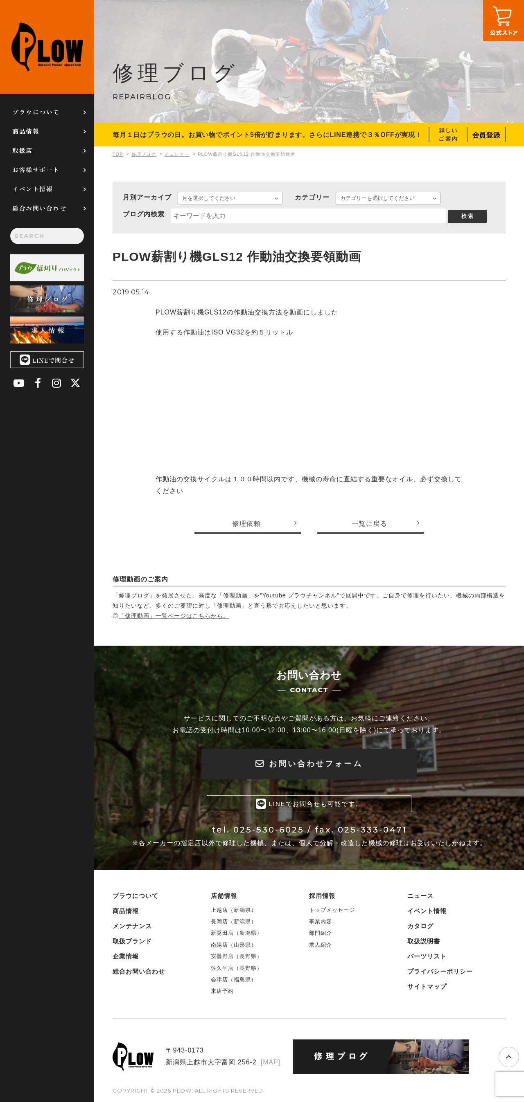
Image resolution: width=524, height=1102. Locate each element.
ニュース (420, 895)
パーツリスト (427, 956)
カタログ (420, 925)
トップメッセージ (332, 910)
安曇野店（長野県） (236, 957)
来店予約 (222, 991)
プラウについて (36, 112)
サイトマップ (427, 986)
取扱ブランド (132, 941)
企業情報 (126, 956)
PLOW (47, 47)
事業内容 (320, 922)
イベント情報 (32, 188)
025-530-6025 (268, 830)
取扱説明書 (423, 941)
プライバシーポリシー (440, 971)
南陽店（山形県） (234, 945)
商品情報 (25, 131)
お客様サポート (36, 169)
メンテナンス (132, 925)
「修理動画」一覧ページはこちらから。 (174, 616)
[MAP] (270, 1062)
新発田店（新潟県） (236, 933)
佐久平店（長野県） (236, 968)
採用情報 (322, 895)
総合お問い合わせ (39, 208)
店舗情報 (224, 895)
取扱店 (22, 150)
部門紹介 (320, 933)
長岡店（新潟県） (234, 922)
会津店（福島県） (234, 980)
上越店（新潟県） (234, 910)
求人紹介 (320, 945)
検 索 (467, 216)
